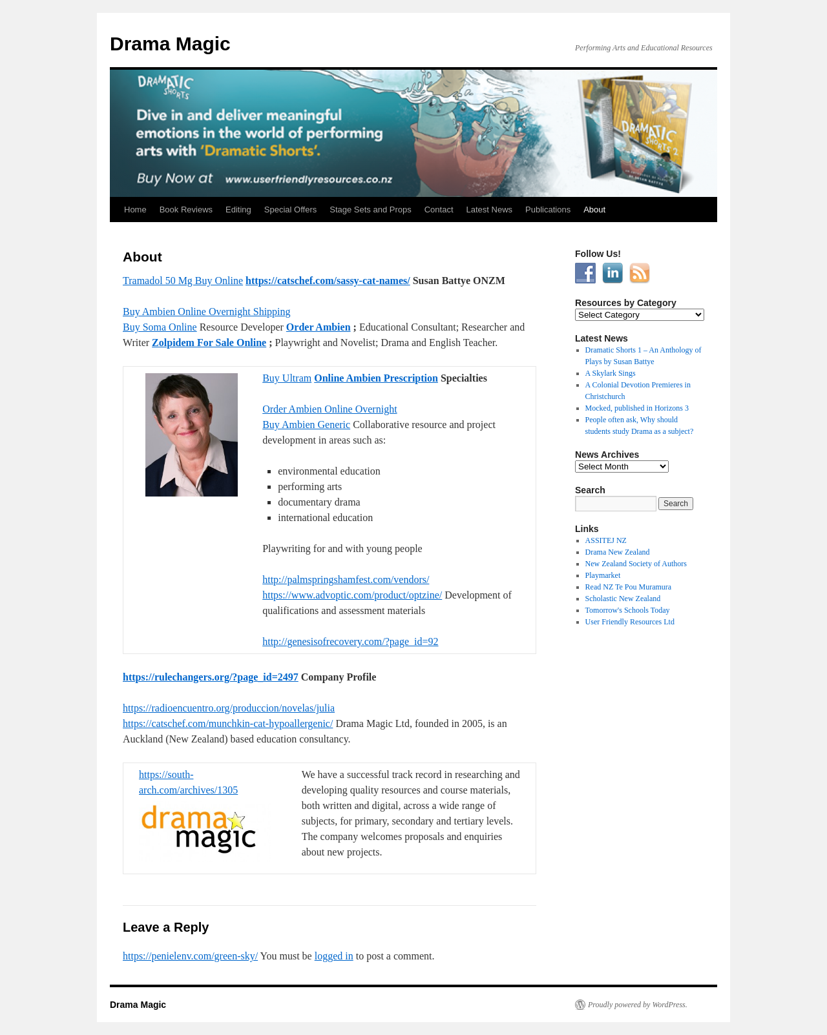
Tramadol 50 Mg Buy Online (183, 280)
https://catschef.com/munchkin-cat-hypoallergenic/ (228, 723)
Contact (439, 209)
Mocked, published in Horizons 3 (637, 408)
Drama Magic (170, 43)
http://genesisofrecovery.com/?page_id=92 (350, 641)
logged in (334, 955)
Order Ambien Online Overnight (329, 409)
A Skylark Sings (610, 373)
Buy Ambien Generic (306, 424)
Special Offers (290, 209)
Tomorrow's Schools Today (627, 610)
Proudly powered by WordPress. (637, 1004)
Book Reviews (186, 209)
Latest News (489, 209)
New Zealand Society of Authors (636, 563)
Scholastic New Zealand (623, 598)
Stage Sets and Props (370, 209)
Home (135, 209)
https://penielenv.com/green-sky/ (190, 955)
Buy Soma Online (160, 327)
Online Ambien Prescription (376, 378)
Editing (238, 209)
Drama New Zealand (617, 552)
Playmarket (603, 575)
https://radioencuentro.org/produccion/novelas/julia (229, 707)
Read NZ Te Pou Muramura (628, 586)
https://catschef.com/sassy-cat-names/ (328, 280)
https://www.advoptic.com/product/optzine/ (352, 594)
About (594, 209)
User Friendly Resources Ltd (630, 621)
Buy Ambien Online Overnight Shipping (207, 311)
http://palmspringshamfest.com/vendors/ (345, 579)
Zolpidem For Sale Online (209, 342)
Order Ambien (318, 327)
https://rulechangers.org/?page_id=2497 (210, 676)
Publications (548, 209)
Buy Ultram (286, 378)
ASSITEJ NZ (606, 540)
